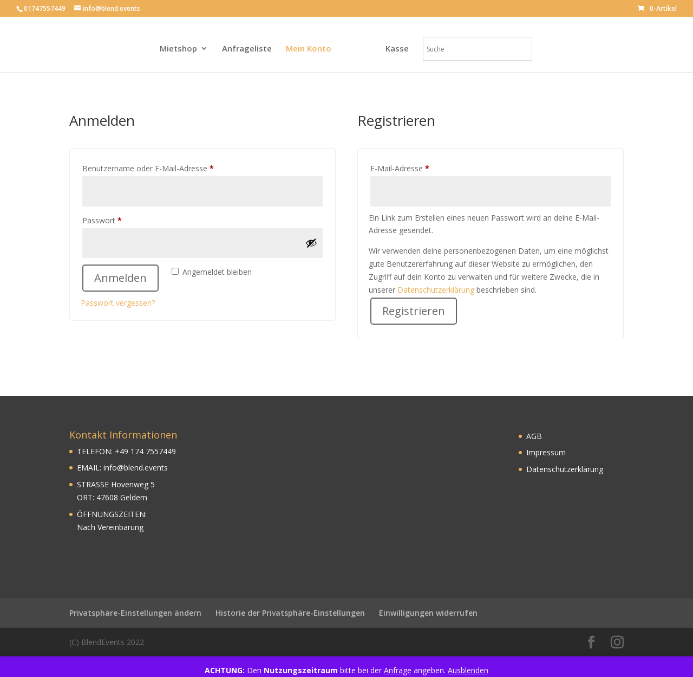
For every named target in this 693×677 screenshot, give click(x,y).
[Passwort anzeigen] (311, 243)
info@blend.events (135, 467)
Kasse (397, 49)
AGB (534, 436)
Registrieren (413, 311)
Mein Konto (308, 49)
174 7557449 (152, 451)
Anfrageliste (247, 49)
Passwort (121, 219)
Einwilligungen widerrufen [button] (428, 613)
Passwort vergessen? (118, 303)
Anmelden (120, 277)
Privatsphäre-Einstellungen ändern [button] (135, 613)
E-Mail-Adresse (419, 167)
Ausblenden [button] (468, 670)
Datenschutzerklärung (435, 290)
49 (124, 451)
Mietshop (178, 49)
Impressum (546, 452)
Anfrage (397, 670)
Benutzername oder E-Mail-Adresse (167, 167)
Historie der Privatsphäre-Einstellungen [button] (290, 613)
